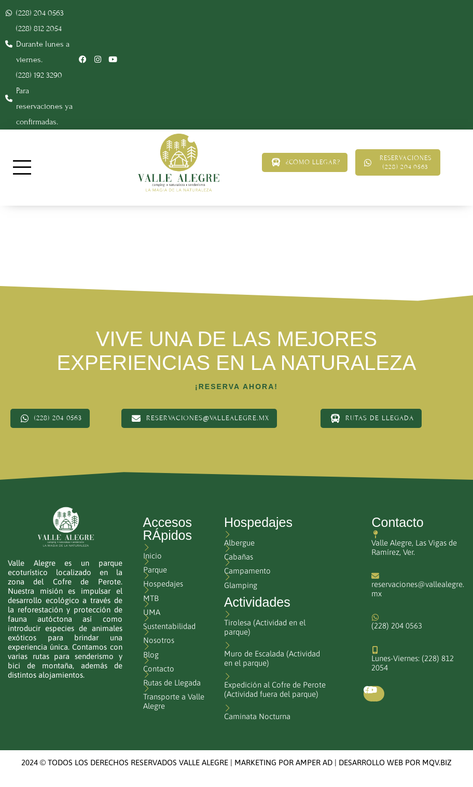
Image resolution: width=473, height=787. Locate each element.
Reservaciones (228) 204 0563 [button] (399, 162)
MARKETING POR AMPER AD (283, 762)
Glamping (240, 585)
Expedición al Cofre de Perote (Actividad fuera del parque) (275, 689)
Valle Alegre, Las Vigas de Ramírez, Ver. (414, 547)
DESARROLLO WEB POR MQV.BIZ (395, 762)
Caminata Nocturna (257, 716)
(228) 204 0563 (396, 625)
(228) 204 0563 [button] (50, 418)
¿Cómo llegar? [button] (297, 161)
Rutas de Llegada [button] (371, 418)
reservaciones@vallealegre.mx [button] (199, 418)
